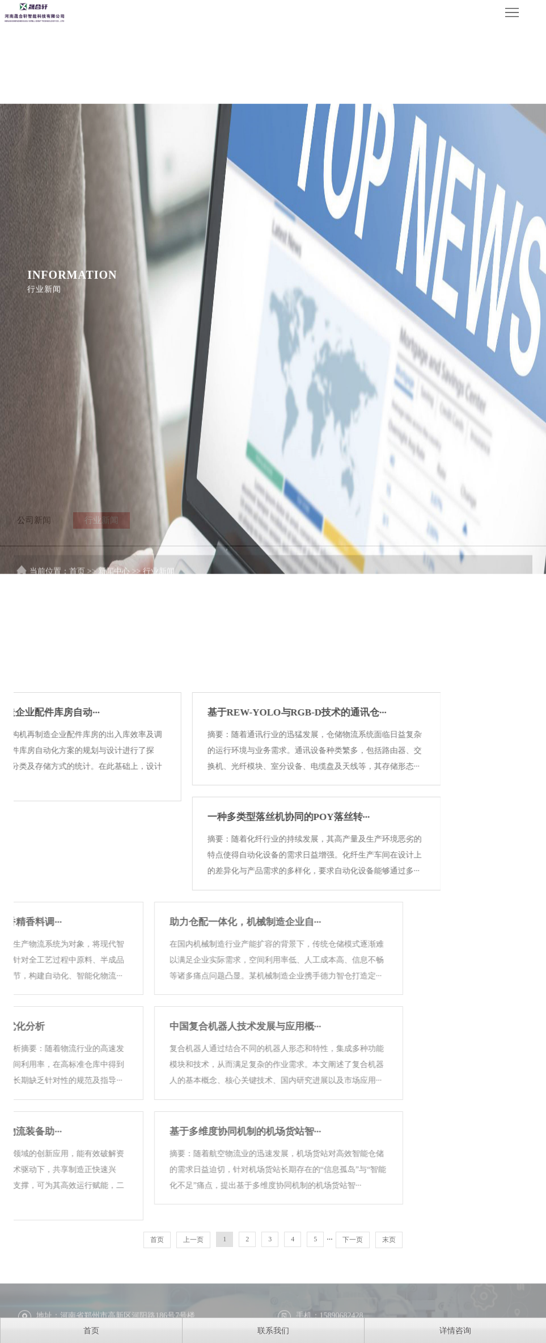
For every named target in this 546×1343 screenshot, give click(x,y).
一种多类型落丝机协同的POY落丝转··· (155, 962)
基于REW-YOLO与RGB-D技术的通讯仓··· (163, 858)
